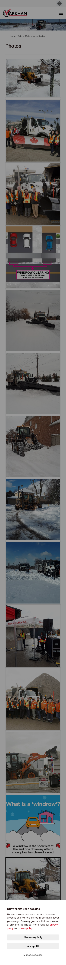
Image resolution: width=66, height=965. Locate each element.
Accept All (33, 946)
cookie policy (26, 928)
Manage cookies (33, 955)
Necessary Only (33, 937)
